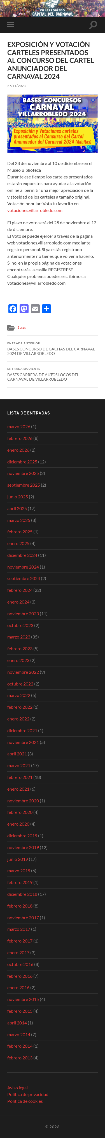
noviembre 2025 (23, 473)
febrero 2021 (19, 777)
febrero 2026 (19, 438)
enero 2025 (18, 543)
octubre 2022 (20, 683)
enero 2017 (18, 952)
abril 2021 (17, 753)
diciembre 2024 (22, 555)
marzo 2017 (18, 929)
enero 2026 (18, 450)
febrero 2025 (19, 531)
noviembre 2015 (23, 999)
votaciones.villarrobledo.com (34, 210)
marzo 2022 (18, 695)
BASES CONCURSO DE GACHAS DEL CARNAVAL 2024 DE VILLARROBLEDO (52, 349)
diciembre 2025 (22, 461)
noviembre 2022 (23, 672)
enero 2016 (18, 987)
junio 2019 (17, 859)
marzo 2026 (18, 426)
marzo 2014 (18, 1034)
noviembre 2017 (23, 917)
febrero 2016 (19, 976)
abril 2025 (17, 508)
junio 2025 (17, 496)
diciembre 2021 (22, 730)
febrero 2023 (19, 648)
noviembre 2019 (23, 847)
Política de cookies (25, 1101)
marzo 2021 (18, 765)
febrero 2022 (19, 707)
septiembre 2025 (23, 484)
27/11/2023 (16, 86)
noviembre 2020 (23, 800)
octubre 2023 (20, 625)
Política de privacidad (27, 1094)
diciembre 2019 (22, 835)
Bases (21, 327)
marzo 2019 (18, 870)
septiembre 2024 (23, 578)
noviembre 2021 (23, 742)
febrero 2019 (19, 882)
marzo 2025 (18, 520)
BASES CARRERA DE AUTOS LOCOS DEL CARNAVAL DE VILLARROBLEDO (52, 374)
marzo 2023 (18, 636)
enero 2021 (18, 788)
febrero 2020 (19, 812)
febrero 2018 (19, 905)
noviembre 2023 (23, 613)
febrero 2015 (19, 1011)
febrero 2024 (19, 590)
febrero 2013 (19, 1057)
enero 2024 (18, 601)
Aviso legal (17, 1087)
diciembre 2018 (22, 894)
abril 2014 (17, 1022)
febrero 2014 (19, 1046)
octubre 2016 (20, 964)
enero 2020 (18, 823)
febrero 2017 (19, 940)
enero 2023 (18, 660)
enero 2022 (18, 718)
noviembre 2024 (23, 566)
